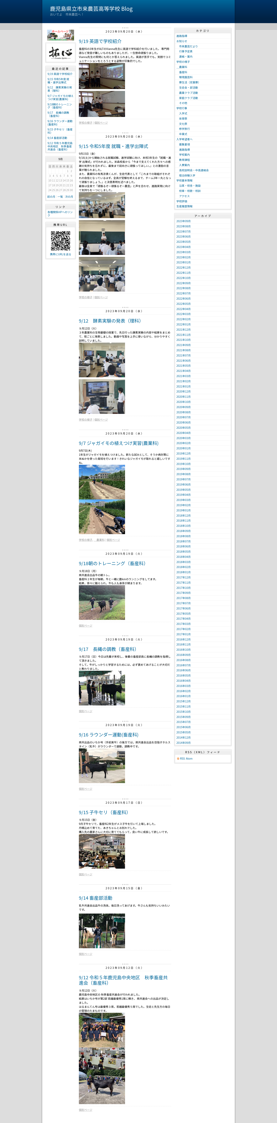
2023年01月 (183, 262)
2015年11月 (183, 706)
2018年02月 (183, 567)
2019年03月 (183, 500)
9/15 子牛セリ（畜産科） (105, 812)
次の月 (69, 196)
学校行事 (181, 108)
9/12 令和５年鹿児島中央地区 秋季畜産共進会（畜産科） (123, 980)
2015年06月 (183, 727)
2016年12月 (183, 639)
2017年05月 (183, 613)
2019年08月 (183, 474)
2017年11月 (183, 582)
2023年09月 (183, 221)
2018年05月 (183, 551)
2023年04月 (183, 247)
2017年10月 (183, 588)
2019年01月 (183, 510)
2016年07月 (183, 665)
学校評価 (181, 201)
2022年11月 (183, 273)
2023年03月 (183, 252)
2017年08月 (183, 598)
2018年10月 (183, 526)
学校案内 (183, 154)
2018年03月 (183, 562)
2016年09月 (183, 655)
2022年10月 (183, 278)
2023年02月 (183, 257)
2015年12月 (183, 701)
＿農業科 (99, 540)
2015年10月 (183, 712)
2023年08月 (183, 226)
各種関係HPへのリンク (60, 213)
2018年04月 (183, 557)
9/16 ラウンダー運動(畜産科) (108, 734)
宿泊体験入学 (185, 175)
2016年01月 (183, 696)
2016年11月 (183, 644)
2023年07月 (183, 231)
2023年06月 (183, 236)
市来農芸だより (187, 46)
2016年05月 (183, 675)
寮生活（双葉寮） (188, 82)
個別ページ (101, 122)
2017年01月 (183, 634)
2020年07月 (183, 417)
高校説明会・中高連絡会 (192, 170)
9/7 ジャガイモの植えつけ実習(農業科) (119, 443)
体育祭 (181, 118)
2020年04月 (183, 433)
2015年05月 (183, 732)
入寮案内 (183, 165)
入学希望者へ (184, 139)
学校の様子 (85, 122)
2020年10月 (183, 402)
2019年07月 (183, 479)
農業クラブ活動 (187, 93)
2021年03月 (183, 376)
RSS (182, 758)
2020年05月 (183, 428)
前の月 (51, 196)
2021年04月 (183, 371)
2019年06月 (183, 484)
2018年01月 (183, 572)
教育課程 (183, 160)
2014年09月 (183, 743)
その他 (181, 103)
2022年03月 (183, 314)
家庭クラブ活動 (187, 98)
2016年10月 (183, 649)
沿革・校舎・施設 (188, 185)
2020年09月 (183, 407)
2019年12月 (183, 453)
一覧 (60, 196)
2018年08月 (183, 536)
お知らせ (181, 41)
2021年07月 (183, 355)
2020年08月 (183, 412)
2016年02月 (183, 691)
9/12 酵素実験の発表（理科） (111, 320)
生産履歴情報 (184, 206)
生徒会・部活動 (187, 87)
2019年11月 (183, 459)
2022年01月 (183, 324)
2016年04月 (183, 681)
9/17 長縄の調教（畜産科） (109, 649)
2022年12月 (183, 267)
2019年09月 (183, 469)
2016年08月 (183, 660)
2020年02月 (183, 443)
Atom (189, 758)
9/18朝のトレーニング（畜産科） (113, 563)
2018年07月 (183, 541)
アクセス (183, 196)
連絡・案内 (184, 56)
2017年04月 (183, 618)
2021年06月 (183, 360)
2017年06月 (183, 608)
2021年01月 (183, 386)
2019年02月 (183, 505)
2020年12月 (183, 391)
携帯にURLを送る (60, 254)
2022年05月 (183, 304)
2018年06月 (183, 546)
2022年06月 (183, 298)
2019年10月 (183, 464)
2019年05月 (183, 490)
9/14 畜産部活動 (95, 897)
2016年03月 (183, 686)
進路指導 (181, 36)
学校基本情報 (184, 180)
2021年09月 (183, 345)
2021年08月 (183, 350)
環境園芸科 (184, 77)
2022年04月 (183, 309)
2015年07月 (183, 722)
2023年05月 (183, 242)
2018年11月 (183, 520)
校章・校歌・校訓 (188, 191)
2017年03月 (183, 624)
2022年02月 (183, 319)
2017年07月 (183, 603)
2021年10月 (183, 340)
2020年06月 (183, 422)
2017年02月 (183, 629)
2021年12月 (183, 329)
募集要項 (183, 144)
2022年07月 (183, 293)
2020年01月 (183, 448)
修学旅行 (184, 129)
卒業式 (181, 134)
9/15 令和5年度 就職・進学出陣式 (113, 146)
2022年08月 (183, 288)
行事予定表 (184, 51)
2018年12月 (183, 515)
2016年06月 (183, 670)
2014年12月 (183, 737)
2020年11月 (183, 396)
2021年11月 (183, 335)
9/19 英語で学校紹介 (100, 41)
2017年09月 (183, 593)
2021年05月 (183, 365)
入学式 (181, 113)
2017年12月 (183, 577)
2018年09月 (183, 531)
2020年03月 (183, 438)
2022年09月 (183, 283)
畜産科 (181, 72)
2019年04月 (183, 495)
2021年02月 (183, 381)
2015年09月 (183, 717)
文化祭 (181, 124)
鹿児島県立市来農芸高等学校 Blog (91, 8)
